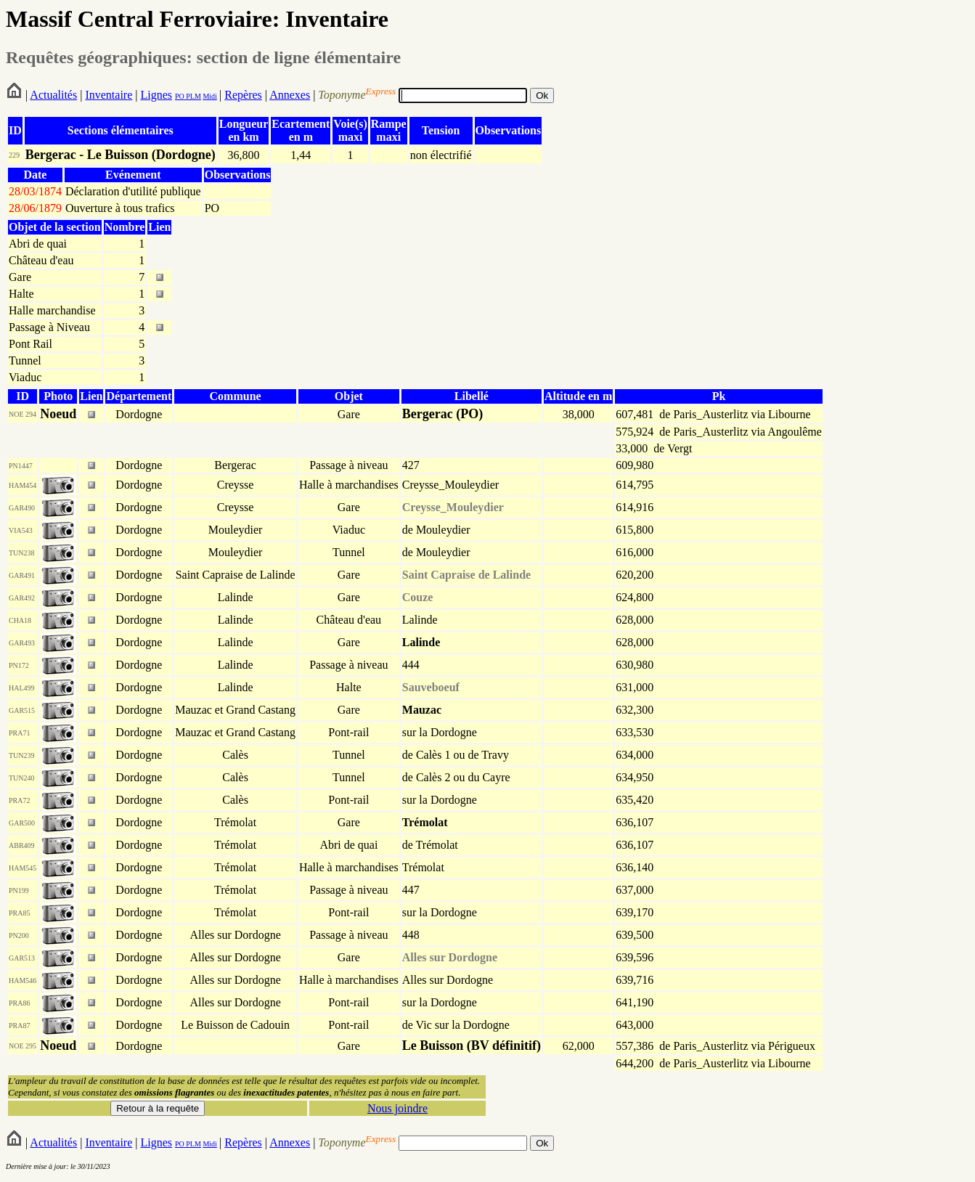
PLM (192, 96)
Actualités (53, 95)
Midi (209, 96)
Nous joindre (397, 1108)
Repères (243, 95)
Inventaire (108, 95)
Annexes (289, 95)
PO (179, 96)
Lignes (156, 95)
